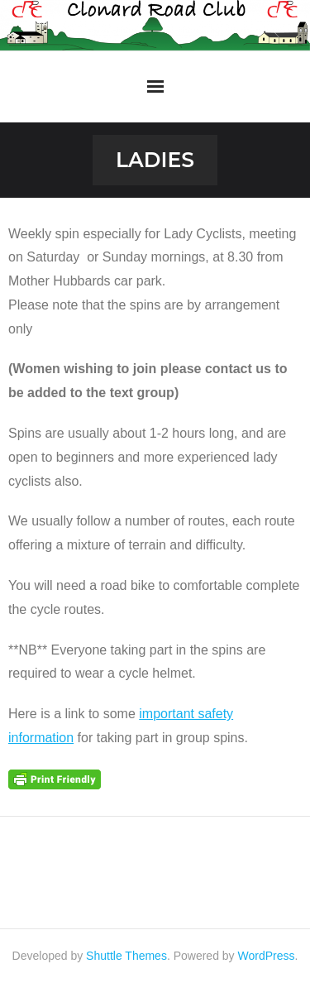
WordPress (266, 955)
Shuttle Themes (126, 955)
